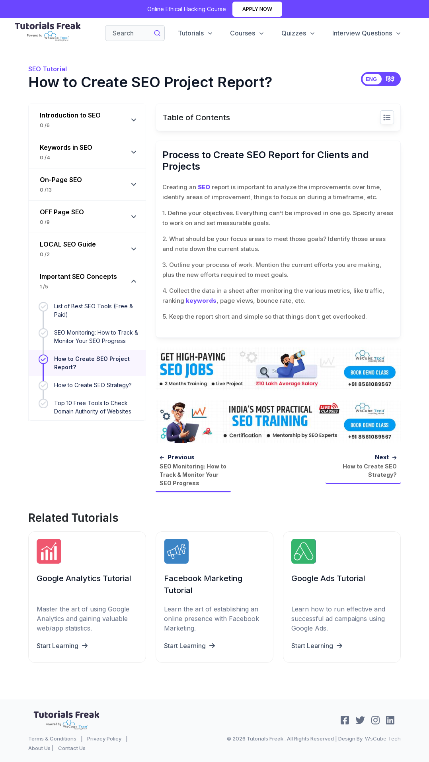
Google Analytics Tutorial (84, 578)
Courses (247, 33)
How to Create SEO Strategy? (93, 385)
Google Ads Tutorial (328, 578)
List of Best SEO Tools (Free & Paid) (93, 310)
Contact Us (72, 747)
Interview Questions (367, 33)
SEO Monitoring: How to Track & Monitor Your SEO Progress (96, 336)
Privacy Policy (104, 738)
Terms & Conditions (52, 738)
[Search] (135, 33)
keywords (201, 300)
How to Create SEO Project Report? (92, 362)
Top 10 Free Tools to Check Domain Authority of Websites (92, 407)
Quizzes (298, 33)
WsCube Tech (383, 738)
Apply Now (257, 9)
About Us (39, 747)
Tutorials (195, 33)
